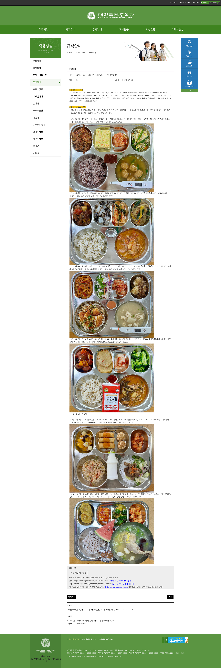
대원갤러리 (38, 96)
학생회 (36, 118)
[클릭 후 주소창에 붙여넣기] (121, 581)
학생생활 (150, 29)
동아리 (36, 103)
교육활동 (124, 29)
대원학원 (43, 29)
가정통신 (37, 68)
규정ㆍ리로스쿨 (40, 75)
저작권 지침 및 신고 (89, 639)
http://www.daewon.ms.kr (116, 587)
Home (71, 52)
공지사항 (37, 61)
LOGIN (182, 2)
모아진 (36, 146)
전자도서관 (38, 132)
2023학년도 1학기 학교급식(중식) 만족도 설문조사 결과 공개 (90, 621)
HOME (174, 2)
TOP (189, 90)
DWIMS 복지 (39, 125)
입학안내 (97, 29)
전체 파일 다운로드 (78, 573)
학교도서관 (38, 139)
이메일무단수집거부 (105, 639)
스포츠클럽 (38, 111)
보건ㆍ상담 (38, 89)
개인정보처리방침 (73, 639)
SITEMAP (196, 2)
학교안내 (70, 29)
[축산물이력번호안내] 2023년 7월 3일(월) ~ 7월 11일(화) (90, 610)
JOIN (188, 2)
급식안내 (37, 82)
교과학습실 (177, 29)
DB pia (36, 153)
